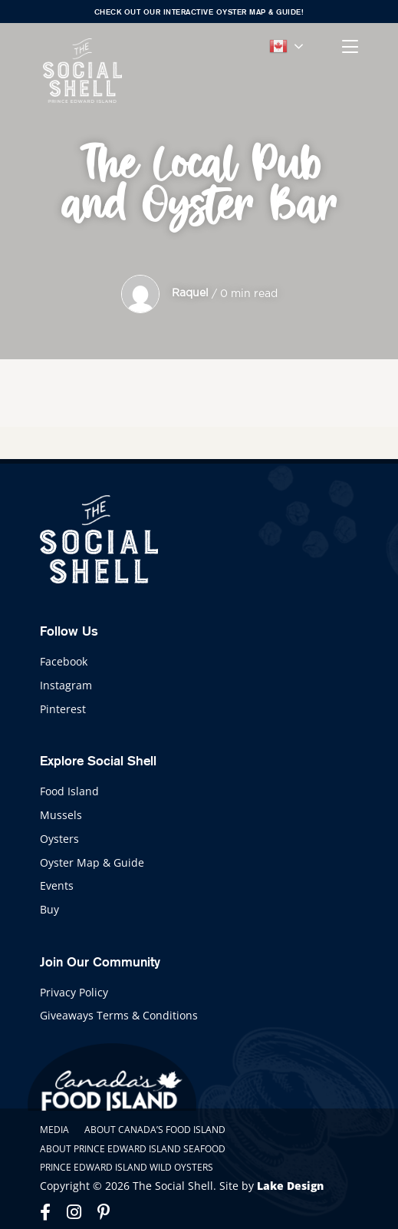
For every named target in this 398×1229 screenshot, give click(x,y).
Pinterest (63, 709)
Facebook (63, 661)
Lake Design (290, 1185)
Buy (49, 909)
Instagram (66, 685)
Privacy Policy (74, 992)
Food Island (69, 791)
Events (57, 885)
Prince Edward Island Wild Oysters (126, 1167)
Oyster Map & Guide (92, 862)
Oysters (59, 838)
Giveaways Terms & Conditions (119, 1015)
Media (54, 1129)
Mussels (61, 815)
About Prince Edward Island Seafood (132, 1148)
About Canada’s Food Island (154, 1129)
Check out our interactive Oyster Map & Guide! (199, 12)
